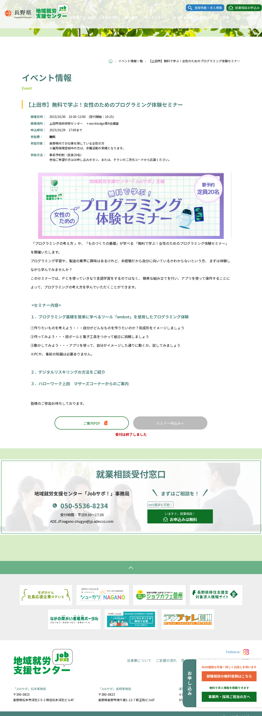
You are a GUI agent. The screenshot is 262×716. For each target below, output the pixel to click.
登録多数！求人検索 (204, 8)
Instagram (243, 17)
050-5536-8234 (84, 505)
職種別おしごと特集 (210, 17)
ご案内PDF (91, 423)
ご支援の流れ (104, 17)
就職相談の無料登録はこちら (229, 676)
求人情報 (127, 17)
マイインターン (151, 17)
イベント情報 (179, 17)
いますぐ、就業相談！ (180, 516)
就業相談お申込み (243, 8)
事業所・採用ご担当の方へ (229, 696)
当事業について (76, 17)
